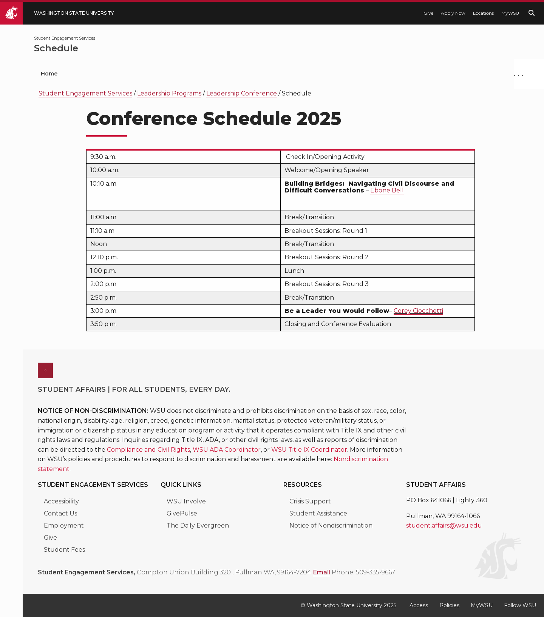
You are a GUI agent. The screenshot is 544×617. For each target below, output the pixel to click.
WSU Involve (186, 501)
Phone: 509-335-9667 (363, 572)
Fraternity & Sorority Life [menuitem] (372, 73)
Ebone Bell (387, 190)
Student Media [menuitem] (454, 73)
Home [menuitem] (49, 73)
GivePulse (182, 513)
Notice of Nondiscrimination (330, 525)
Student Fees (64, 549)
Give (428, 13)
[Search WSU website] (531, 13)
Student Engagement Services (85, 93)
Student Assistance (318, 513)
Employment (64, 525)
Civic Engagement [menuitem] (285, 73)
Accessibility (61, 501)
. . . (518, 73)
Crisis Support (310, 501)
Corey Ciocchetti (418, 310)
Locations (483, 13)
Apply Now (453, 13)
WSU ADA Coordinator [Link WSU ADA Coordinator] (227, 449)
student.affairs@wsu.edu (444, 525)
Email (321, 572)
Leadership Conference (241, 93)
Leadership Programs (169, 93)
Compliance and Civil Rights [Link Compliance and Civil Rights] (148, 449)
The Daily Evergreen (198, 525)
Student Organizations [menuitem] (113, 73)
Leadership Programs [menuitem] (203, 73)
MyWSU (510, 13)
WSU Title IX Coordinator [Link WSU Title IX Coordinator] (309, 449)
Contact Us (60, 513)
